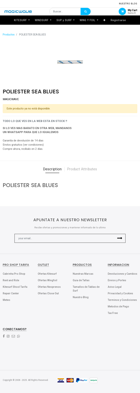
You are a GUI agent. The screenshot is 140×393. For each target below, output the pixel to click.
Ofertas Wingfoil (47, 280)
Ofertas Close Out (48, 293)
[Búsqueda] (86, 13)
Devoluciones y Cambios (122, 273)
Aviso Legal (115, 286)
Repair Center (11, 293)
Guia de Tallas (81, 280)
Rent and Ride (11, 280)
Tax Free (113, 313)
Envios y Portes (117, 280)
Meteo (6, 299)
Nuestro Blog (81, 297)
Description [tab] (52, 169)
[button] (104, 24)
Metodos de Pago (118, 306)
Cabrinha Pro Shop (14, 273)
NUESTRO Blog (128, 3)
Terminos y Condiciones (122, 299)
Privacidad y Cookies (120, 293)
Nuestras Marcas (83, 273)
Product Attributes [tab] (82, 169)
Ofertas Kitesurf (47, 273)
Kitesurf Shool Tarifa (15, 286)
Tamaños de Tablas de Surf (86, 288)
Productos (9, 34)
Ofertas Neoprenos (49, 286)
